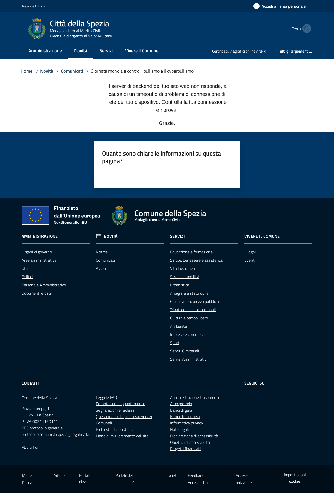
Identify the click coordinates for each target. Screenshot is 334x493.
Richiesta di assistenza (115, 429)
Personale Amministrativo (44, 285)
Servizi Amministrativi (188, 359)
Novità (46, 70)
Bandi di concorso (185, 416)
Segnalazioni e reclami (115, 410)
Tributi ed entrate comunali (193, 310)
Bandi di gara (181, 410)
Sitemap (61, 475)
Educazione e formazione (191, 252)
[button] (305, 28)
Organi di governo (37, 252)
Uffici (26, 268)
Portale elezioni (85, 478)
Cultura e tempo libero (189, 318)
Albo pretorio (181, 404)
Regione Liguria (33, 6)
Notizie (102, 252)
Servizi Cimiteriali (184, 351)
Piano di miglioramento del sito (122, 436)
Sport (174, 342)
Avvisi (101, 268)
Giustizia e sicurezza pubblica (194, 301)
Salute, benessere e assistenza (196, 260)
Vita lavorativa (182, 268)
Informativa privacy (186, 423)
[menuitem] (45, 51)
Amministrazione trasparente (195, 397)
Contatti (30, 383)
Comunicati (72, 70)
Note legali (179, 429)
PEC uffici (30, 447)
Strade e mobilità (184, 277)
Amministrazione (40, 236)
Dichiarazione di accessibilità (194, 436)
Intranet (169, 475)
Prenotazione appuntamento (120, 404)
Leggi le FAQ (106, 397)
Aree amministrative (39, 260)
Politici (27, 277)
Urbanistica (179, 285)
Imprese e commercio (188, 334)
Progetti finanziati (185, 449)
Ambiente (178, 326)
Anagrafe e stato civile (189, 293)
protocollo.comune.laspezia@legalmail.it (55, 437)
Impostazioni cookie (295, 478)
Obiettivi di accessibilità (190, 442)
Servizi (177, 236)
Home (26, 70)
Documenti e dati (36, 293)
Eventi (249, 260)
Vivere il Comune (262, 236)
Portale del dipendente (124, 478)
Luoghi (250, 252)
